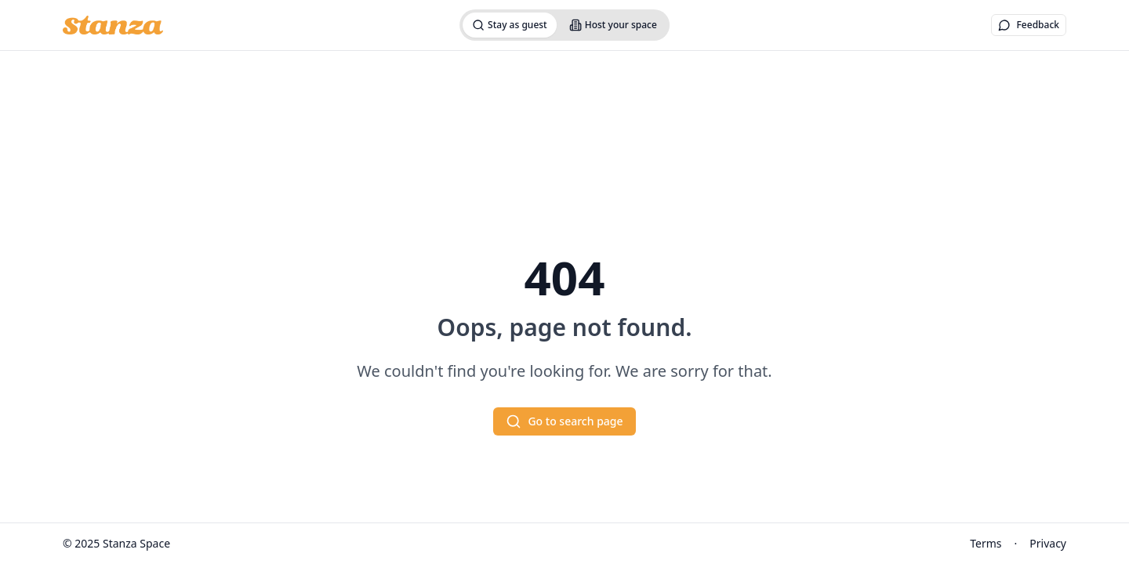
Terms (985, 543)
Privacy (1047, 543)
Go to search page (564, 421)
